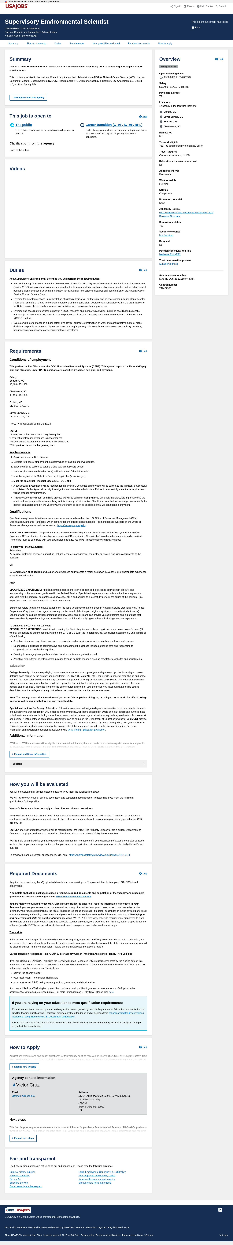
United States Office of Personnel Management (45, 1217)
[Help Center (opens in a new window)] (205, 6)
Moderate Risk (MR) (170, 254)
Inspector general (52, 1235)
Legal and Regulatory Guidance (113, 1227)
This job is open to (36, 43)
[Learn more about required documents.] (143, 873)
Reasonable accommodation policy (96, 1179)
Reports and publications (108, 1235)
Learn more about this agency (28, 97)
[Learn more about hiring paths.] (143, 116)
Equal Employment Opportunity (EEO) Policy (102, 1172)
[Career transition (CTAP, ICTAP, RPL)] (113, 130)
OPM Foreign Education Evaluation (86, 729)
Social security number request (26, 1186)
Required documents (139, 43)
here (111, 992)
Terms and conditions (132, 1235)
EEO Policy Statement (16, 1227)
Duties (57, 43)
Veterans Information (85, 1227)
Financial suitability (19, 1175)
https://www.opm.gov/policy (71, 525)
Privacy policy (87, 1235)
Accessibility (29, 1235)
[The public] (43, 128)
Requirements (77, 43)
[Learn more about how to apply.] (143, 1047)
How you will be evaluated (106, 43)
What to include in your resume (73, 896)
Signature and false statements (94, 1182)
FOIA (39, 1235)
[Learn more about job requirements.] (143, 351)
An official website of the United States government (34, 2)
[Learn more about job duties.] (143, 270)
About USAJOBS (13, 1235)
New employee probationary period (96, 1175)
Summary (13, 43)
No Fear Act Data (70, 1235)
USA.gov (148, 1235)
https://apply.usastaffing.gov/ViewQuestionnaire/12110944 (99, 855)
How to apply (165, 43)
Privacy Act (15, 1179)
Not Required (166, 235)
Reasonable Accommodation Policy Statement (51, 1227)
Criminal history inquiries (22, 1172)
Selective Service (19, 1182)
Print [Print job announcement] (196, 27)
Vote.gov (224, 1235)
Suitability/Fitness (168, 264)
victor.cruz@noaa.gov (23, 1096)
